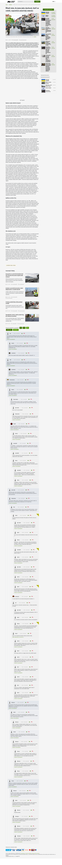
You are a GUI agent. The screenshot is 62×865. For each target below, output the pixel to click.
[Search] (25, 2)
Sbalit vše (15, 329)
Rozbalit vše (9, 329)
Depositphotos (23, 853)
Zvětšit (35, 36)
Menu (54, 1)
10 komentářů (14, 310)
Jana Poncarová (23, 39)
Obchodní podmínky (28, 853)
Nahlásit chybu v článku (11, 265)
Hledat (37, 1)
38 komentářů (14, 297)
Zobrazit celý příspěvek (11, 339)
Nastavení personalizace (35, 853)
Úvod (6, 4)
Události (10, 4)
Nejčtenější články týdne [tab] (45, 75)
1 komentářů (14, 323)
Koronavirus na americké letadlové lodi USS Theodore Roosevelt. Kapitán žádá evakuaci (14, 275)
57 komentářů (15, 39)
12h (24, 327)
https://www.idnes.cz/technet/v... (18, 637)
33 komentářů (14, 284)
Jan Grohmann (21, 284)
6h (20, 327)
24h (27, 327)
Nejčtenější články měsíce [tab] (45, 77)
